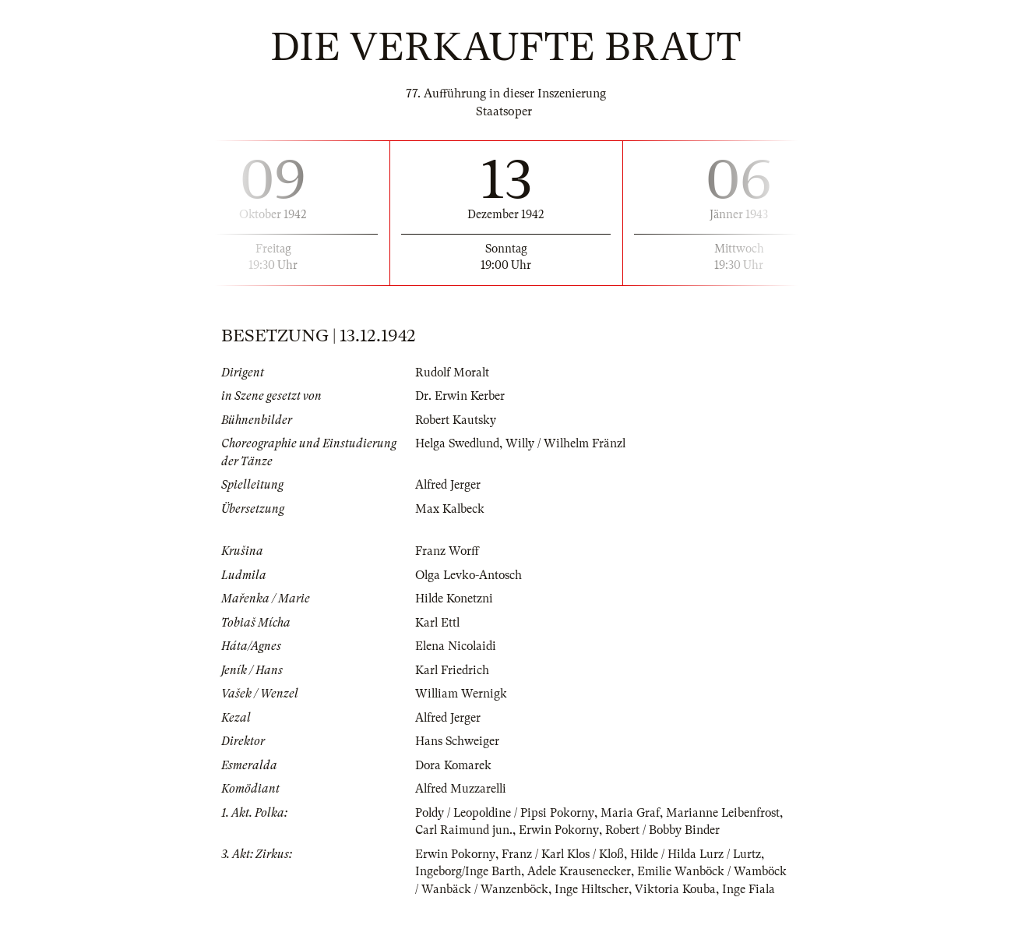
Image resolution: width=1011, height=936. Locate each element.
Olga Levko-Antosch (470, 575)
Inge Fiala (442, 924)
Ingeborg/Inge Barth (468, 889)
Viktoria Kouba (734, 906)
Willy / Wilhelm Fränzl (571, 443)
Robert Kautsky (456, 420)
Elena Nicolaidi (457, 646)
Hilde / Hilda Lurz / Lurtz (702, 871)
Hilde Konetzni (455, 599)
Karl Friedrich (453, 670)
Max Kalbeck (450, 509)
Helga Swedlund (459, 443)
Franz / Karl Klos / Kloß (565, 871)
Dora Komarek (454, 765)
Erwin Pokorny (627, 830)
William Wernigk (462, 694)
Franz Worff (447, 551)
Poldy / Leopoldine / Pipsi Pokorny (508, 813)
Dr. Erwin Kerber (460, 396)
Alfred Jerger (448, 485)
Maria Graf (637, 813)
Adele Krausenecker (580, 889)
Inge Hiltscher (649, 906)
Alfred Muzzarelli (462, 789)
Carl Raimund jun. (530, 830)
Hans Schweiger (457, 741)
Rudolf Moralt (454, 373)
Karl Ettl (438, 623)
